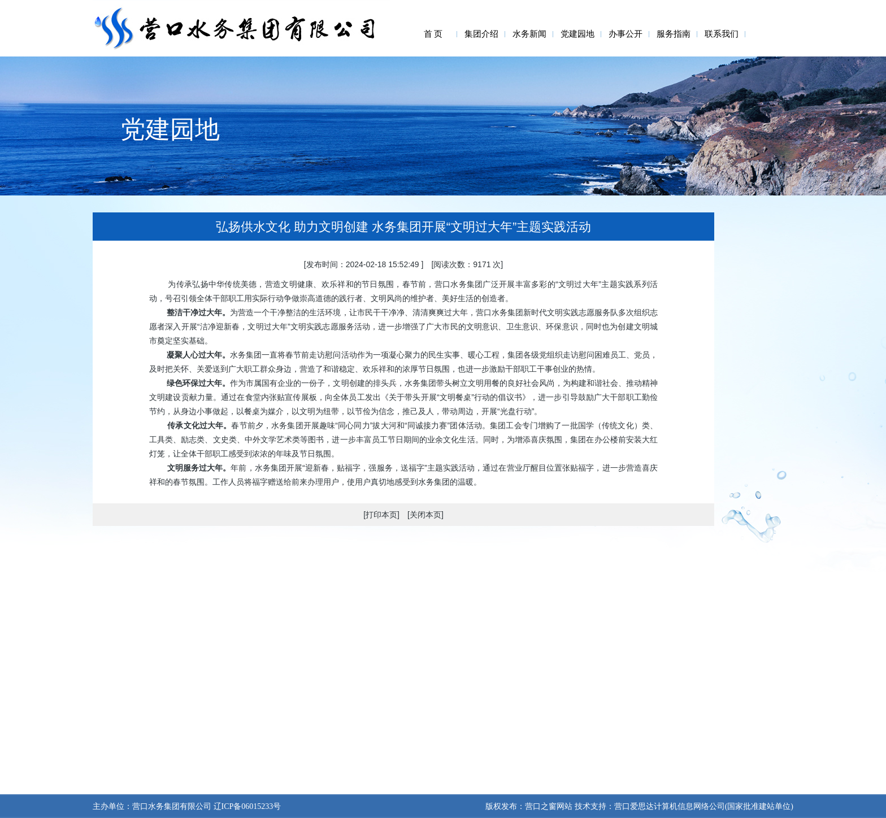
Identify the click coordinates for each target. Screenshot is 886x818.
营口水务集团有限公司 (171, 806)
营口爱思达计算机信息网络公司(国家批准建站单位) (703, 806)
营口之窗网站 (548, 806)
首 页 (433, 33)
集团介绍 (481, 33)
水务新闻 (529, 33)
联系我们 (722, 33)
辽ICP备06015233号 (246, 806)
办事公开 (625, 33)
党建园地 (577, 33)
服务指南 (673, 33)
